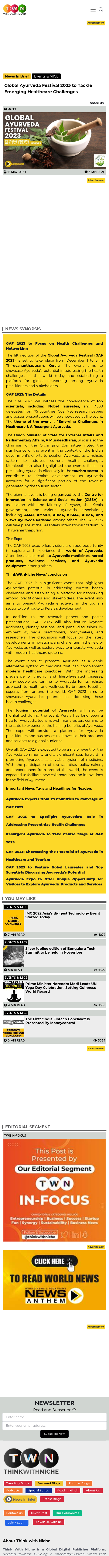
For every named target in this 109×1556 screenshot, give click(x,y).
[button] (101, 9)
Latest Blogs (52, 1499)
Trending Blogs (17, 1483)
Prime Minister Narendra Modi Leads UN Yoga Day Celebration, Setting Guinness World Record (61, 988)
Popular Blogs (79, 1483)
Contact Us (14, 1513)
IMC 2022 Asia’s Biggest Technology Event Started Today (62, 915)
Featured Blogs (48, 1483)
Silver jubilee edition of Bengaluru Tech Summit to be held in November (60, 950)
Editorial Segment (27, 1127)
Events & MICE (46, 76)
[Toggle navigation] (93, 10)
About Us (93, 1490)
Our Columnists (67, 1513)
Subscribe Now (54, 1433)
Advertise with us (48, 1522)
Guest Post (39, 1513)
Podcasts (13, 1490)
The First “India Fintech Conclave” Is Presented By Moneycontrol (57, 1021)
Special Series (38, 1490)
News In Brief (17, 76)
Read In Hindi (67, 1490)
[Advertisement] (54, 47)
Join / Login (16, 1522)
